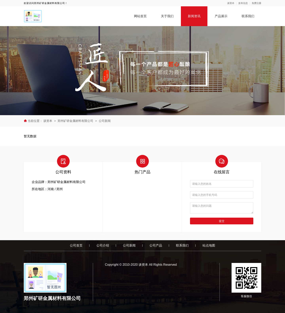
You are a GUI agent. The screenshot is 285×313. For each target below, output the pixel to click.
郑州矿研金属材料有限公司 (75, 120)
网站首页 (140, 16)
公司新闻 (105, 120)
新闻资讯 (194, 16)
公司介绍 (102, 245)
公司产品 (155, 245)
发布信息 (243, 3)
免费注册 (256, 3)
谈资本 (230, 3)
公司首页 (76, 245)
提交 (221, 221)
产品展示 (221, 16)
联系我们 (248, 16)
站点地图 (208, 245)
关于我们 (167, 16)
